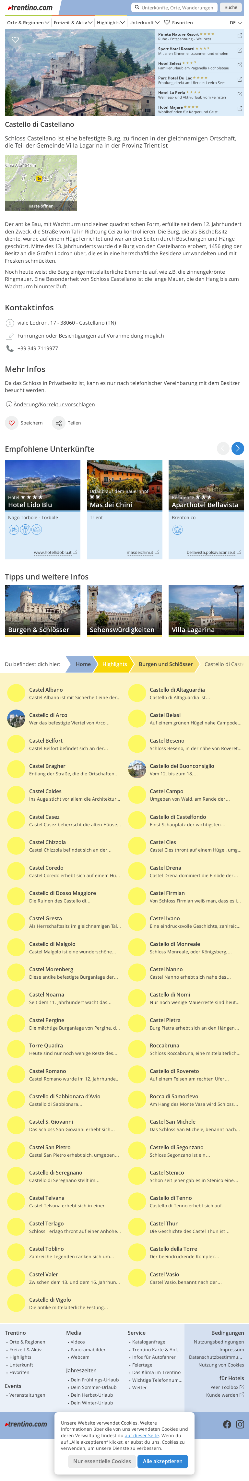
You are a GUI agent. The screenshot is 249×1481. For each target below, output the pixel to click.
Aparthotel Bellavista (206, 509)
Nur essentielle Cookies (102, 1461)
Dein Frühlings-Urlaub (95, 1380)
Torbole (50, 517)
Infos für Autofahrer (154, 1357)
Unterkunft (141, 22)
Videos (78, 1342)
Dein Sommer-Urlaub (94, 1387)
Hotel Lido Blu (42, 509)
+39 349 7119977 (38, 348)
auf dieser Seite (142, 1435)
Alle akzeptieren (163, 1461)
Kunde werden (225, 1395)
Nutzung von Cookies (221, 1365)
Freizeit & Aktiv (70, 22)
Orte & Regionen (25, 22)
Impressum (231, 1349)
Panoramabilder (88, 1349)
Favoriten (178, 23)
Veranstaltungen (27, 1395)
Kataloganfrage (148, 1342)
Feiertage (142, 1365)
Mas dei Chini (124, 509)
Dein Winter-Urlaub (92, 1403)
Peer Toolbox (227, 1387)
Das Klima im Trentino (156, 1372)
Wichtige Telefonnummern (157, 1380)
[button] (237, 448)
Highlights (108, 22)
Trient (96, 517)
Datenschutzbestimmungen (216, 1357)
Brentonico (184, 517)
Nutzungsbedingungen (219, 1342)
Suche (230, 7)
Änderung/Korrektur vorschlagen (50, 404)
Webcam (80, 1357)
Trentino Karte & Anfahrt (157, 1349)
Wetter (139, 1387)
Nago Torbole (22, 517)
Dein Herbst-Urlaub (92, 1395)
